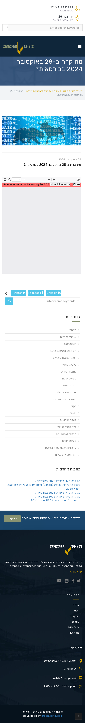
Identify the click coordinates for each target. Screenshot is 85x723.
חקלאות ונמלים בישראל (63, 350)
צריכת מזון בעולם (66, 392)
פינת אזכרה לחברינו (64, 399)
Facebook (35, 292)
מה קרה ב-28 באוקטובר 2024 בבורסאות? (52, 165)
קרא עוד (76, 571)
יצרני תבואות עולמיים (64, 357)
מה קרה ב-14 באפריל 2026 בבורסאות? (57, 492)
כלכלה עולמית (68, 364)
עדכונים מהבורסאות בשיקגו (60, 447)
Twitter (18, 292)
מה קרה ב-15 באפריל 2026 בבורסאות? (57, 481)
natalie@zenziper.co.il (64, 678)
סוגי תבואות (69, 385)
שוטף (73, 413)
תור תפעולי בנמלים (65, 454)
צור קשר (12, 518)
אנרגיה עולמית (68, 337)
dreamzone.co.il (51, 715)
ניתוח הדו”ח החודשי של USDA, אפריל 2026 (55, 500)
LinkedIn (53, 292)
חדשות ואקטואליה (66, 434)
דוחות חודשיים (68, 420)
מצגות (72, 330)
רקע (73, 406)
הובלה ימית (70, 343)
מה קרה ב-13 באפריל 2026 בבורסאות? (57, 496)
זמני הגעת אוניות (66, 427)
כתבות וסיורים (68, 371)
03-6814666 (69, 669)
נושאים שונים (69, 378)
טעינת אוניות (69, 440)
